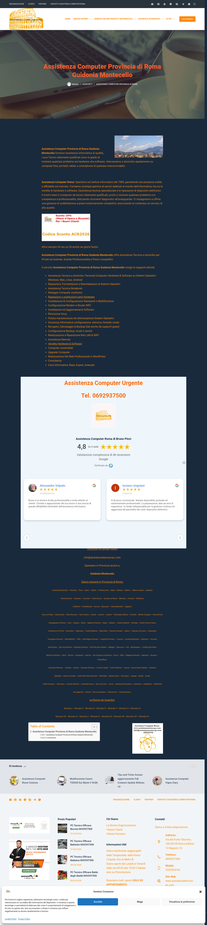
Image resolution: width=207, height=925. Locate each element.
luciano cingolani (134, 485)
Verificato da (101, 465)
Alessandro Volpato (52, 485)
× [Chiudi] (184, 462)
